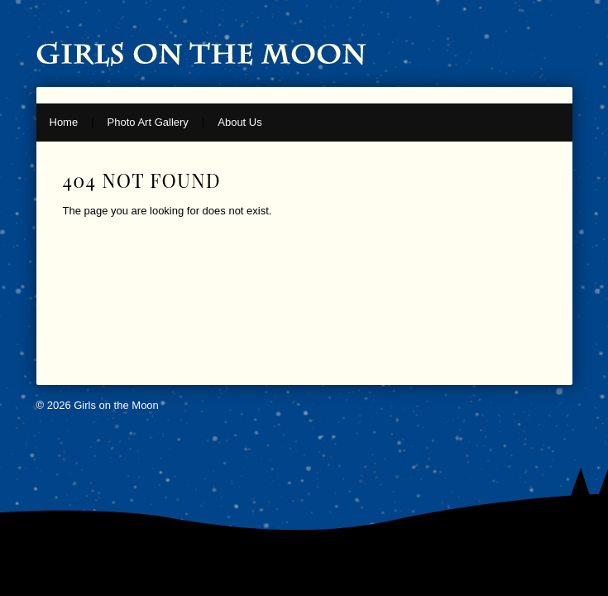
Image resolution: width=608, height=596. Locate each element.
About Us (239, 122)
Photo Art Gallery (148, 122)
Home (64, 122)
